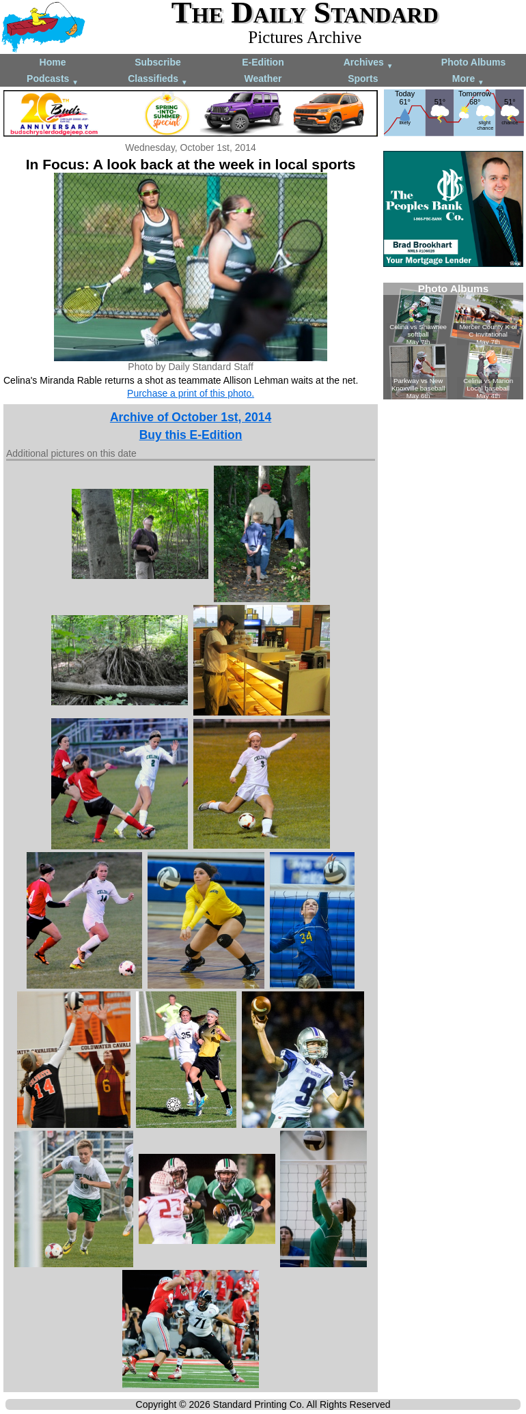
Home (53, 62)
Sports (363, 78)
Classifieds (158, 79)
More (468, 79)
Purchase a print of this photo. (190, 393)
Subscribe (158, 62)
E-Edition (262, 62)
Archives (368, 63)
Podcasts (53, 79)
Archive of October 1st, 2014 (190, 417)
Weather (263, 78)
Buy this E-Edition (191, 435)
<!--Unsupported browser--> (453, 341)
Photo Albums (473, 62)
